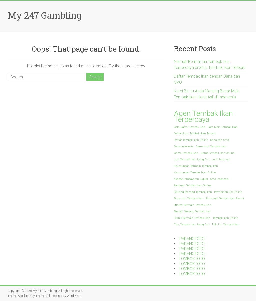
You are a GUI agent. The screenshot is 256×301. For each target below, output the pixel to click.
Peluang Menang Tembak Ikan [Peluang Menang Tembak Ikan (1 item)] (193, 192)
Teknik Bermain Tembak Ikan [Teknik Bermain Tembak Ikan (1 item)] (192, 218)
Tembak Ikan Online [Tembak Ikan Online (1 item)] (225, 218)
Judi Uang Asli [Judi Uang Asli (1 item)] (221, 159)
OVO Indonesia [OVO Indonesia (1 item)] (219, 179)
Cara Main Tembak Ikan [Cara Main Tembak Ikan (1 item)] (223, 127)
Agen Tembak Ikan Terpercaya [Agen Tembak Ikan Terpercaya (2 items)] (203, 116)
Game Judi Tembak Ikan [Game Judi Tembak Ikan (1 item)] (211, 146)
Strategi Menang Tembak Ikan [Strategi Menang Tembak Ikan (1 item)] (192, 211)
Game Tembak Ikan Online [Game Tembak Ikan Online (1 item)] (217, 153)
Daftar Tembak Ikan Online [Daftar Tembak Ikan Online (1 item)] (191, 140)
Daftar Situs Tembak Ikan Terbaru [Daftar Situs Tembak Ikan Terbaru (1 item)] (195, 133)
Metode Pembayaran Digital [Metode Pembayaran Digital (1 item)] (191, 179)
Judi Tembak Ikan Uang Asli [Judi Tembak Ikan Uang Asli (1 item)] (192, 159)
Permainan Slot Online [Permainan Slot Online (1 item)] (228, 192)
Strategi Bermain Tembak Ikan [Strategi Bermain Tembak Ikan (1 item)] (193, 205)
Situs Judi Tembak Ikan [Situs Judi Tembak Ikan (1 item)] (189, 198)
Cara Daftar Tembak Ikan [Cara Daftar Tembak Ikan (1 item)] (190, 127)
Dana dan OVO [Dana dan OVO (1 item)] (219, 140)
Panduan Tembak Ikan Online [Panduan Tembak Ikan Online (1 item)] (192, 185)
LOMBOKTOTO (192, 258)
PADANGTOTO (192, 238)
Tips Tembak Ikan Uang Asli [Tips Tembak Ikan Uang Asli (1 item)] (192, 224)
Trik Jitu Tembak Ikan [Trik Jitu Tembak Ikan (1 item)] (226, 224)
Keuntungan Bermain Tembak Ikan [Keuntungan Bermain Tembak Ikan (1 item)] (196, 166)
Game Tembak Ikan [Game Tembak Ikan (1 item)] (186, 153)
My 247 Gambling (45, 15)
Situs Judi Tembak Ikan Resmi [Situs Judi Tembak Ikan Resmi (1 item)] (225, 198)
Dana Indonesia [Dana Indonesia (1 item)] (184, 146)
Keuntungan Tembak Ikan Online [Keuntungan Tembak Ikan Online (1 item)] (195, 172)
